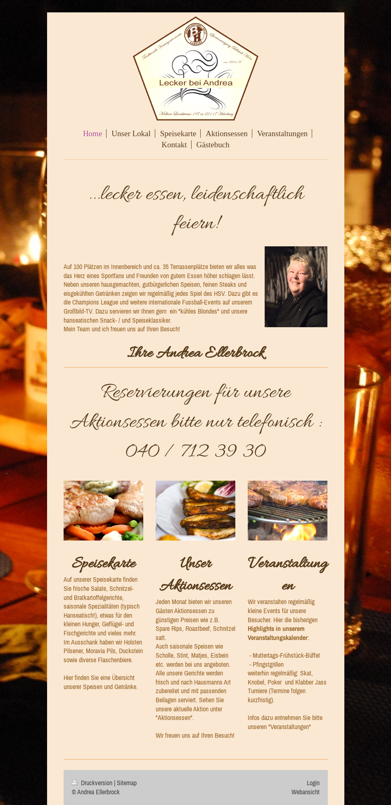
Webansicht (305, 792)
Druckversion (93, 782)
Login (313, 782)
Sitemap (127, 782)
